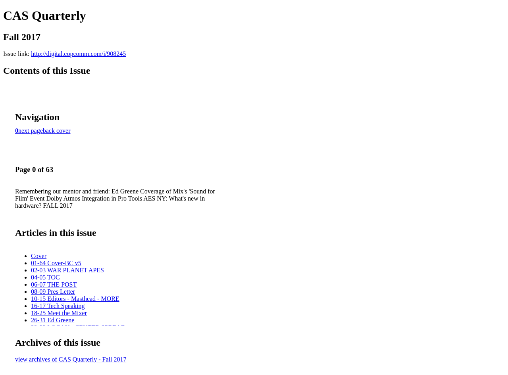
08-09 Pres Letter (53, 291)
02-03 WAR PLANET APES (67, 270)
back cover (57, 130)
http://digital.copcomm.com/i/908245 (78, 53)
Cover (38, 256)
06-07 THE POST (54, 284)
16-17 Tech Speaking (58, 305)
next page (30, 130)
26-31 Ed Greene (52, 320)
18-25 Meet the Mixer (59, 313)
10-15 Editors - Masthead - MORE (75, 298)
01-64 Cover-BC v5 (56, 263)
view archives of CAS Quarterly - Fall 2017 (70, 359)
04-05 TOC (45, 277)
